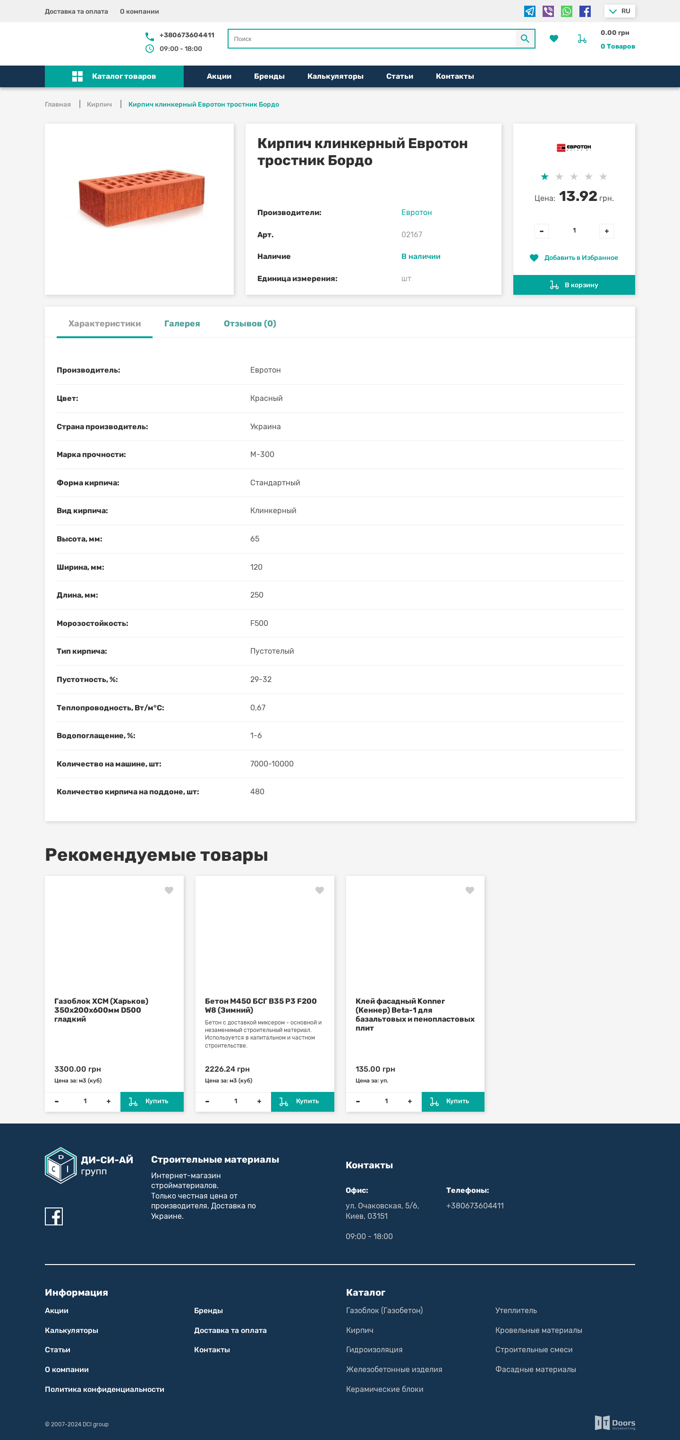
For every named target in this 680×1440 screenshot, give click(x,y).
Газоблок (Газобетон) (384, 1310)
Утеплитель (516, 1310)
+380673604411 (187, 35)
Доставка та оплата (76, 12)
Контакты (455, 76)
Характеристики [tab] (104, 323)
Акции (219, 76)
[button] (114, 76)
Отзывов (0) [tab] (250, 323)
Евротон (416, 212)
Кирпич (360, 1330)
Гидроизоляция (374, 1349)
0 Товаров (618, 46)
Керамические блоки (385, 1389)
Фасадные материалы (535, 1369)
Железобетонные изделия (394, 1369)
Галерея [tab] (182, 323)
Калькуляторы (335, 76)
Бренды (269, 76)
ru (625, 11)
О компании (139, 12)
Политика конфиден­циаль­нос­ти (104, 1389)
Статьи (399, 76)
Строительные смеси (534, 1349)
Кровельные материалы (538, 1330)
